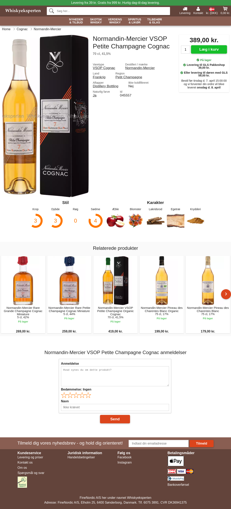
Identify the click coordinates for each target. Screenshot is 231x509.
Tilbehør (154, 21)
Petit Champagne (128, 77)
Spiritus (134, 21)
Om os (22, 467)
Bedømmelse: (76, 389)
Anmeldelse (70, 363)
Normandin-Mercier (140, 68)
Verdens (115, 21)
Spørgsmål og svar (31, 473)
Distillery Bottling (105, 86)
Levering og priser (30, 457)
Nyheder (76, 21)
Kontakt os (25, 462)
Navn (65, 401)
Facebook (125, 457)
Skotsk (96, 21)
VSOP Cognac (104, 68)
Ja (94, 95)
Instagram (125, 462)
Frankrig (99, 77)
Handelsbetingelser (81, 457)
